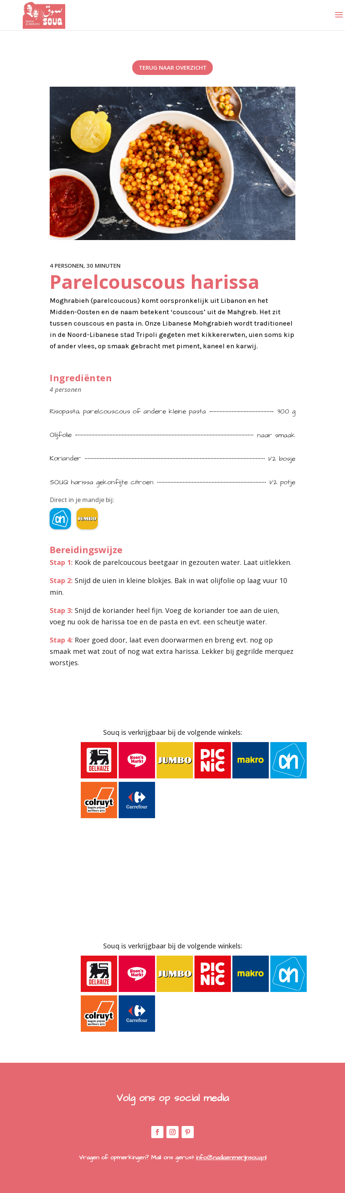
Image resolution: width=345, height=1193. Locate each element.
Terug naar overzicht (173, 67)
